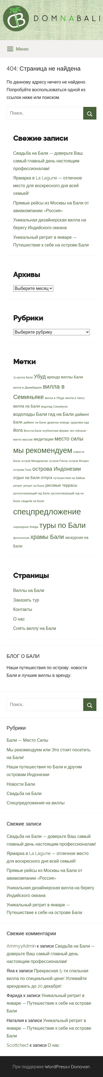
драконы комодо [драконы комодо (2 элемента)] (58, 422)
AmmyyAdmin (21, 946)
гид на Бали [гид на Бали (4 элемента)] (61, 414)
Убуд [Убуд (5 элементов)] (40, 376)
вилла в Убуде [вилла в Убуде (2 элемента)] (54, 398)
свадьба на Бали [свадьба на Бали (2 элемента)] (32, 501)
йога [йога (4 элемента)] (18, 430)
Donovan (80, 1066)
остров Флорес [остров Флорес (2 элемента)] (79, 461)
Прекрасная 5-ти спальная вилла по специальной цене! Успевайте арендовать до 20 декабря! (47, 978)
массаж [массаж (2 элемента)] (28, 439)
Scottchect (18, 1045)
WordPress (56, 1066)
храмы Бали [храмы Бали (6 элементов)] (47, 536)
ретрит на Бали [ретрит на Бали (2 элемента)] (33, 485)
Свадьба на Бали (24, 793)
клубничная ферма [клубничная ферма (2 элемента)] (55, 430)
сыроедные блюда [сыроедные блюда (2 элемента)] (25, 526)
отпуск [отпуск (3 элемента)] (46, 477)
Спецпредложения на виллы (36, 802)
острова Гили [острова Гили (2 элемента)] (22, 469)
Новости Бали (21, 784)
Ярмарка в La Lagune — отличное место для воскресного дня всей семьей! (47, 185)
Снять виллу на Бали (34, 628)
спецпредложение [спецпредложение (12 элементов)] (47, 511)
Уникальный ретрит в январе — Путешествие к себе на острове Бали (49, 1003)
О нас (19, 619)
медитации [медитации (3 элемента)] (44, 439)
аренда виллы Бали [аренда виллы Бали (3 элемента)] (65, 377)
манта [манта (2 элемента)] (17, 439)
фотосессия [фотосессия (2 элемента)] (21, 537)
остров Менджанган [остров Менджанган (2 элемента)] (34, 461)
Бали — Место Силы (27, 740)
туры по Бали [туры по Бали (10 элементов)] (62, 525)
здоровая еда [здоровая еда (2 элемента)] (80, 422)
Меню (18, 49)
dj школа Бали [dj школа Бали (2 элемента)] (23, 377)
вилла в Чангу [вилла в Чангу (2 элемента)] (75, 398)
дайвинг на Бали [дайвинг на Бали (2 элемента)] (34, 422)
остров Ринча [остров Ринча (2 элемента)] (58, 461)
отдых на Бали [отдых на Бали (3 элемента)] (26, 477)
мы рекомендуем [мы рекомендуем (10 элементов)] (42, 450)
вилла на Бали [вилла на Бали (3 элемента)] (26, 406)
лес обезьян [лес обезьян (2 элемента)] (77, 430)
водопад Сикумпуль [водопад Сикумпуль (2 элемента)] (54, 406)
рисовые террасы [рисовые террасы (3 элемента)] (61, 485)
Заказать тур (26, 600)
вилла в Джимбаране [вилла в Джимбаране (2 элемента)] (27, 387)
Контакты (22, 609)
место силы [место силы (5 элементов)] (69, 439)
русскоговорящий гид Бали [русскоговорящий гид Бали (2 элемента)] (31, 493)
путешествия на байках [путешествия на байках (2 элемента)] (69, 478)
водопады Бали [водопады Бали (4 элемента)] (30, 414)
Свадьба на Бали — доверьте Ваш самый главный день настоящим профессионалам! (48, 161)
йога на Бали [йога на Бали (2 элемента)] (32, 430)
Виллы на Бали (28, 590)
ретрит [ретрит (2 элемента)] (17, 485)
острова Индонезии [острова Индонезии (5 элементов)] (56, 469)
